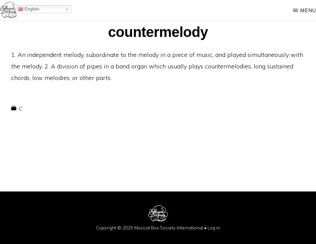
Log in (214, 227)
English (28, 9)
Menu (308, 10)
